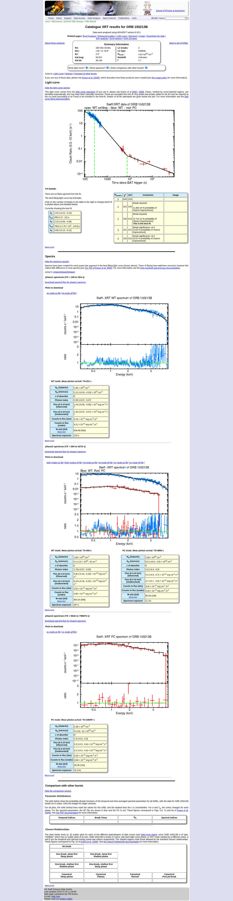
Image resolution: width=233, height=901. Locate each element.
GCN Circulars (130, 38)
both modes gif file (73, 462)
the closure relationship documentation (121, 842)
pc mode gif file (137, 462)
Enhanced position (106, 36)
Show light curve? (76, 68)
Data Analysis (94, 18)
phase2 (64, 272)
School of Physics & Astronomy (170, 11)
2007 (135, 92)
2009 (141, 92)
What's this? (61, 432)
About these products (54, 43)
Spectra (69, 74)
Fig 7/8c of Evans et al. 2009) (98, 268)
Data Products (109, 18)
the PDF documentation (67, 813)
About (59, 18)
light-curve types (148, 834)
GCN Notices (116, 38)
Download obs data (155, 36)
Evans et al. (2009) (91, 78)
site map (154, 18)
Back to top (49, 247)
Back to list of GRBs (178, 43)
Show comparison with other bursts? (128, 68)
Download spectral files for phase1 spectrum (65, 282)
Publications (123, 18)
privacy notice (66, 899)
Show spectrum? (98, 68)
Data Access (79, 18)
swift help (55, 896)
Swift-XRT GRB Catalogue (73, 21)
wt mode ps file (53, 293)
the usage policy (159, 78)
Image (142, 36)
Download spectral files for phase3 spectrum (65, 621)
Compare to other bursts (85, 74)
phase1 (56, 272)
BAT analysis (102, 38)
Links (134, 18)
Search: (162, 18)
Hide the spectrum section (57, 261)
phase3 (71, 272)
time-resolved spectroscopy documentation (160, 268)
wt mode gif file (69, 293)
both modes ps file (55, 462)
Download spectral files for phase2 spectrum (65, 451)
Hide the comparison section (58, 791)
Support (67, 18)
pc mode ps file (121, 462)
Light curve (122, 36)
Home (51, 18)
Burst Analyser (89, 36)
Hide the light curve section (57, 88)
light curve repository (85, 92)
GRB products (57, 21)
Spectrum (133, 36)
